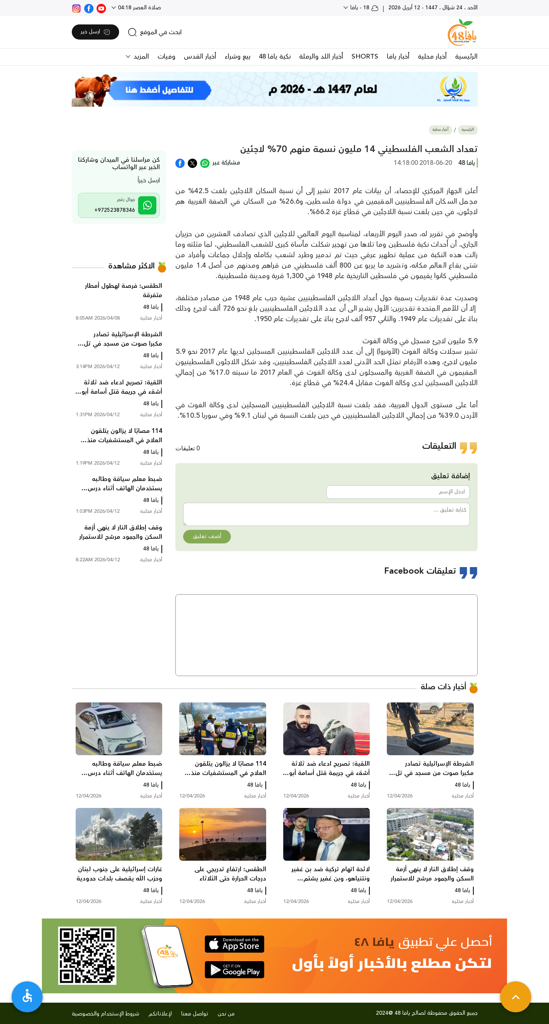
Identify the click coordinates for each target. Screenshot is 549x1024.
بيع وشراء (237, 57)
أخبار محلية (432, 57)
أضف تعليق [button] (207, 536)
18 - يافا (364, 7)
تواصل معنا (194, 1014)
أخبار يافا (398, 57)
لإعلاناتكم (160, 1014)
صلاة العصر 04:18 (138, 7)
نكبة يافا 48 (275, 57)
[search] (154, 32)
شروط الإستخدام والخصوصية (105, 1014)
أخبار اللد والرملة (321, 57)
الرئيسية (466, 57)
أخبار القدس (200, 57)
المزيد (140, 57)
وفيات (166, 57)
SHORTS (365, 57)
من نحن (226, 1014)
